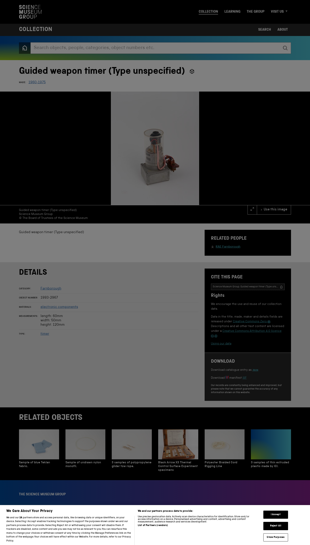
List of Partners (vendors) (153, 530)
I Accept (276, 519)
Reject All (275, 530)
